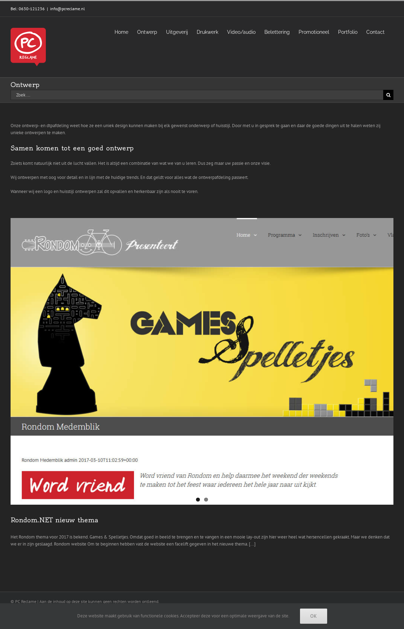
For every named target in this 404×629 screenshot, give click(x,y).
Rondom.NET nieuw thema (54, 520)
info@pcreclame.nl (67, 8)
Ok (313, 616)
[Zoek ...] (197, 95)
